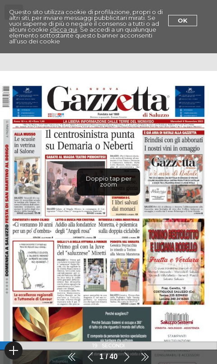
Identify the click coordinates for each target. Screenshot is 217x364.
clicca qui (63, 29)
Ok (183, 20)
